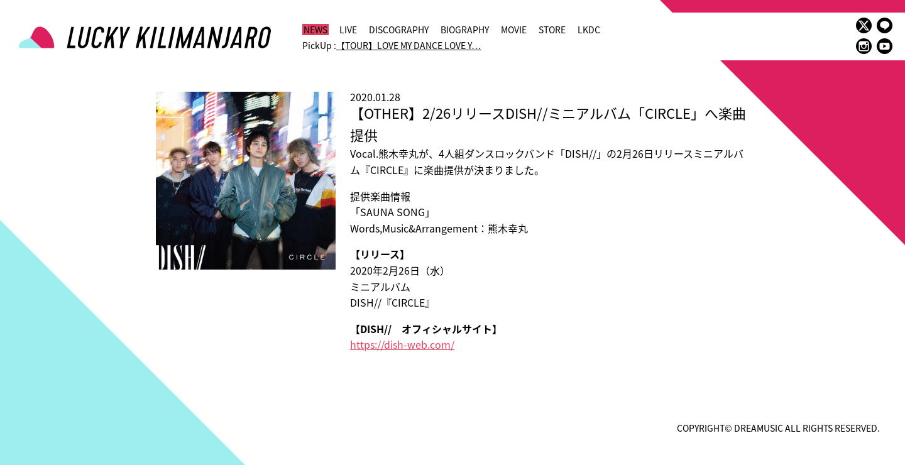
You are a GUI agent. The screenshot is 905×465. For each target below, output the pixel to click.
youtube (884, 46)
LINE (884, 25)
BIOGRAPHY (465, 29)
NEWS (315, 29)
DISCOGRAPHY (399, 29)
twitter (864, 25)
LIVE (348, 29)
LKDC (589, 29)
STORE (552, 29)
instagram (864, 46)
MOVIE (514, 29)
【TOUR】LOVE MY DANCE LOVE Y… (408, 45)
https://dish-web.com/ (402, 344)
